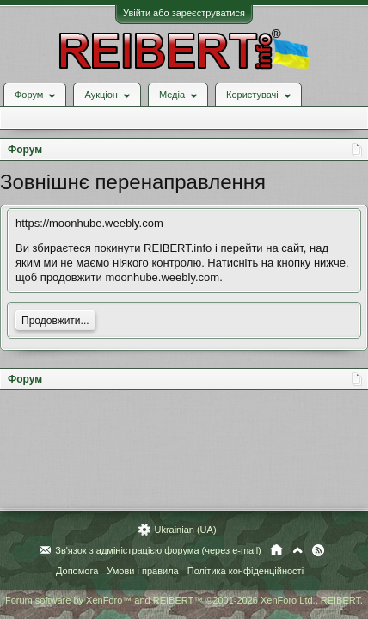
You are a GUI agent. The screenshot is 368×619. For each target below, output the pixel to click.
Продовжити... (55, 321)
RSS (318, 550)
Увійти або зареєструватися (184, 13)
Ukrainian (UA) (185, 529)
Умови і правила (142, 571)
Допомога (77, 571)
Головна (276, 550)
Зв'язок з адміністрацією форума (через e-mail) (158, 550)
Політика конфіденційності (245, 571)
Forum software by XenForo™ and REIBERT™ (184, 600)
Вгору (297, 550)
